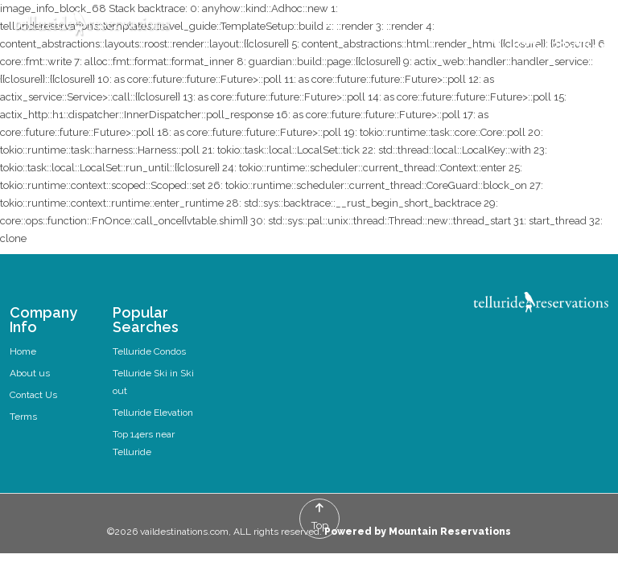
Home (23, 351)
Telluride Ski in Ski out (153, 382)
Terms (23, 416)
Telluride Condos (149, 351)
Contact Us (33, 394)
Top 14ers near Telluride (144, 443)
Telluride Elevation (153, 412)
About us (30, 373)
